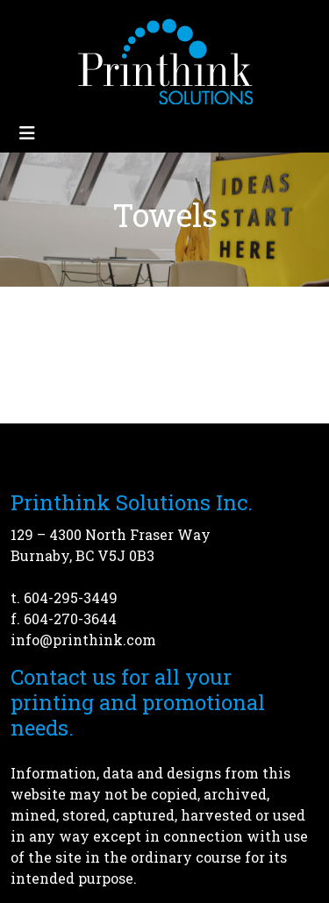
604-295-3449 (71, 597)
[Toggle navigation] (27, 133)
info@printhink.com (83, 639)
